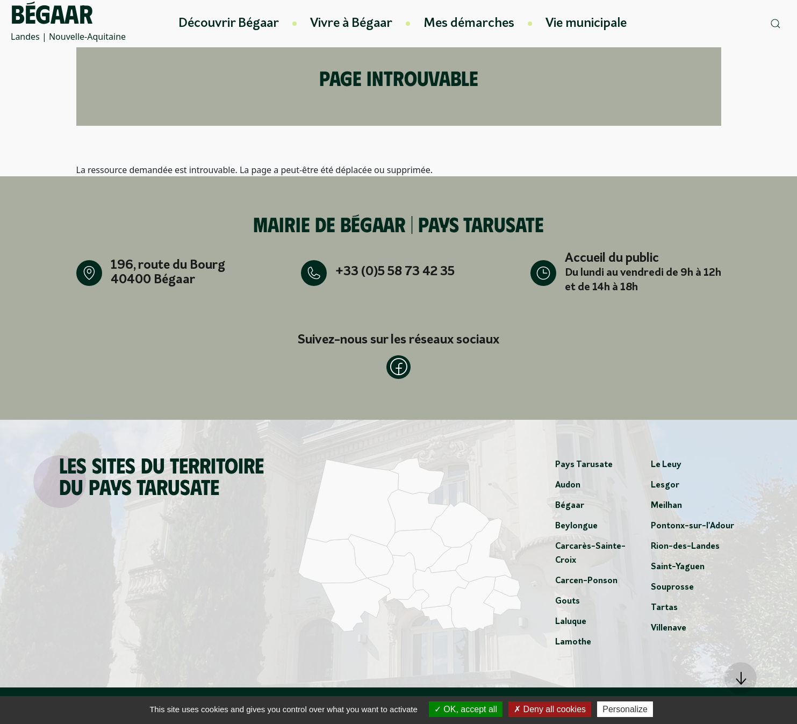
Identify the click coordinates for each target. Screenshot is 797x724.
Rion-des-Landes (685, 548)
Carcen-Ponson (586, 583)
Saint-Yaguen (678, 569)
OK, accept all (465, 709)
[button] (740, 678)
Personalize (625, 709)
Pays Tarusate (584, 467)
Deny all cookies (550, 709)
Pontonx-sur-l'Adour (692, 528)
